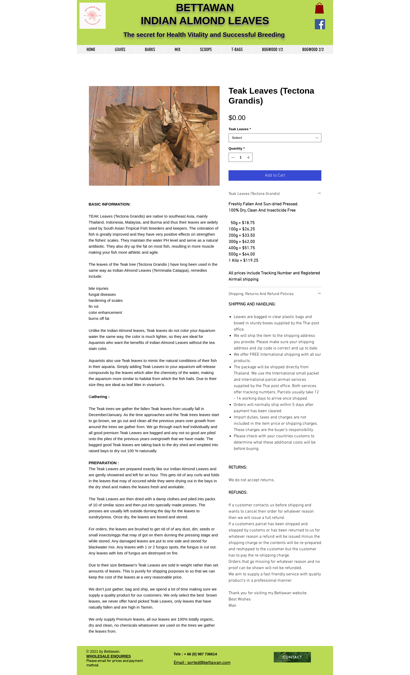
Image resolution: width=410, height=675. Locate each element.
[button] (319, 8)
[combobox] (275, 137)
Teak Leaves (240, 129)
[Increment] (249, 157)
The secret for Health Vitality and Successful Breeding (205, 34)
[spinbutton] (241, 157)
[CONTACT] (292, 657)
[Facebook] (320, 24)
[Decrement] (232, 157)
